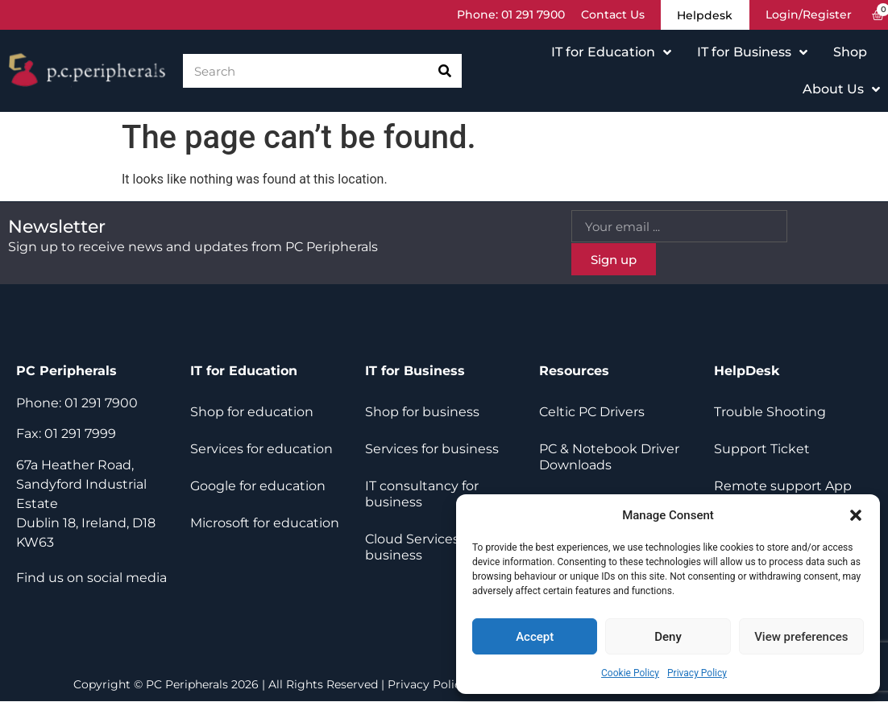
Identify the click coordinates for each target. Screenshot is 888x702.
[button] (856, 515)
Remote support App (783, 486)
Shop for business (422, 412)
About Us (841, 90)
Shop (850, 52)
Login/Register (809, 15)
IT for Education (611, 53)
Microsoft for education (264, 523)
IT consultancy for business (422, 494)
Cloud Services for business (422, 548)
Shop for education (251, 412)
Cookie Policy (630, 673)
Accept (535, 637)
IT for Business (752, 53)
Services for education (261, 449)
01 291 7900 (527, 15)
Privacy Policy (697, 673)
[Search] (445, 72)
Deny (668, 637)
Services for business (432, 449)
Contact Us (607, 15)
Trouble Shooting (770, 412)
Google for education (258, 486)
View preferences (801, 637)
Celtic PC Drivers (592, 412)
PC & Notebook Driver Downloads (609, 457)
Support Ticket (762, 449)
